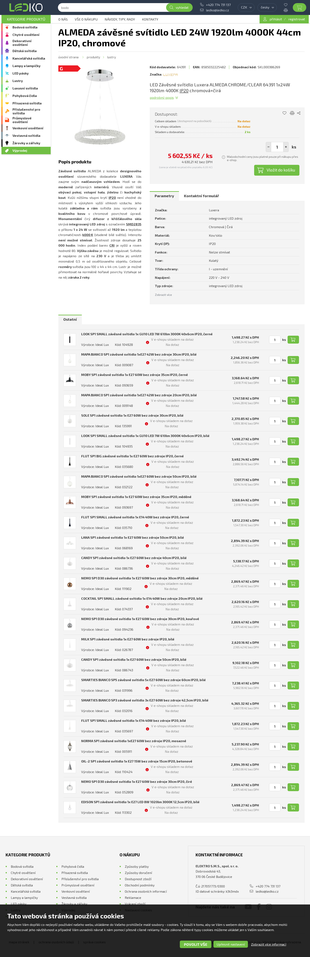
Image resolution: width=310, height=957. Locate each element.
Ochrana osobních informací (146, 891)
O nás (63, 19)
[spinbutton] (277, 147)
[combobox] (246, 7)
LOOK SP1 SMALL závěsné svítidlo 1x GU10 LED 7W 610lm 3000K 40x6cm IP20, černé (147, 334)
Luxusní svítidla (25, 88)
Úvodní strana (68, 57)
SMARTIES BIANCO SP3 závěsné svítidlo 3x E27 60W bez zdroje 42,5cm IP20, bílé (144, 700)
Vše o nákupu (86, 19)
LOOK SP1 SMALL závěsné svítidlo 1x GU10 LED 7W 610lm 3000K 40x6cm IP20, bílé (145, 436)
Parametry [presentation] (164, 195)
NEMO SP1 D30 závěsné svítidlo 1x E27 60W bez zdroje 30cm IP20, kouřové (140, 619)
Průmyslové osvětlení (22, 120)
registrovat (296, 19)
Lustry (17, 81)
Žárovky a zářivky (26, 143)
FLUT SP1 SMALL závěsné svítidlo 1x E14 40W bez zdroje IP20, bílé (133, 720)
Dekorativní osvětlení (22, 43)
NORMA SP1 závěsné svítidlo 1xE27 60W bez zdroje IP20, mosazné (133, 741)
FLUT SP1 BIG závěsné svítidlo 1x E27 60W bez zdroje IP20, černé (132, 456)
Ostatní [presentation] (70, 319)
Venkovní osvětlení (27, 128)
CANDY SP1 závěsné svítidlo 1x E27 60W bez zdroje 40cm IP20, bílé (134, 558)
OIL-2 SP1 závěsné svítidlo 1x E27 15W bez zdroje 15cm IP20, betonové (136, 761)
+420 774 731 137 (218, 5)
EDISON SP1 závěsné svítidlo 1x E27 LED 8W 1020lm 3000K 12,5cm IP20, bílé (140, 802)
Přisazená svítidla (27, 103)
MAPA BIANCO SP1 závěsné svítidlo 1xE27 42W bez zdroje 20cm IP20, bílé (139, 395)
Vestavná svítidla (26, 135)
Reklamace (133, 897)
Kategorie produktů (26, 19)
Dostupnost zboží (138, 879)
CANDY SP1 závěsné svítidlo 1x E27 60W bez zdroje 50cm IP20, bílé (133, 659)
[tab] (164, 196)
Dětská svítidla (24, 51)
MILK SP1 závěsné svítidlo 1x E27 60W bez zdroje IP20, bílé (127, 639)
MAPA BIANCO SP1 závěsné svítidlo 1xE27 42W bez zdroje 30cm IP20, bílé (139, 354)
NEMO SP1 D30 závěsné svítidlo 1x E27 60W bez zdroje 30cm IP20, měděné (140, 578)
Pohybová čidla (24, 96)
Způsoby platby (137, 866)
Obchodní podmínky (139, 885)
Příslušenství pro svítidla (26, 111)
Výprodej (19, 150)
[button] (286, 147)
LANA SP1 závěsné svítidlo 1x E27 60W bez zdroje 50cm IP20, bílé (132, 537)
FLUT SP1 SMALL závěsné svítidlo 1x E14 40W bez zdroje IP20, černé (135, 517)
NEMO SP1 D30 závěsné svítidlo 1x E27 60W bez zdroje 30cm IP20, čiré (136, 781)
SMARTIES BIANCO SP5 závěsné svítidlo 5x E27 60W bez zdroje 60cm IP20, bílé (143, 680)
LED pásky (20, 73)
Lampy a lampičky (26, 66)
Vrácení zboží (135, 904)
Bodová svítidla (24, 27)
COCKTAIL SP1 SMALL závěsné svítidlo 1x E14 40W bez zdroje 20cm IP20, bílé (142, 598)
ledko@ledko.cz (217, 10)
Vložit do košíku (281, 169)
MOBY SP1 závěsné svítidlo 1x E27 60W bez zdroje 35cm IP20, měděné (136, 497)
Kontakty (150, 19)
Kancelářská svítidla (28, 58)
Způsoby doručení (138, 873)
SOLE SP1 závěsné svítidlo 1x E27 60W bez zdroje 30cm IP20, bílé (132, 415)
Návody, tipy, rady (120, 19)
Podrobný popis (162, 97)
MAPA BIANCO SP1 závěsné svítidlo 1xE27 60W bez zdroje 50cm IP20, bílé (139, 476)
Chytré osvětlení (25, 35)
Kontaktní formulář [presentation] (201, 195)
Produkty (93, 57)
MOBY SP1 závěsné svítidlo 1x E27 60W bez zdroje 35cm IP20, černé (134, 375)
